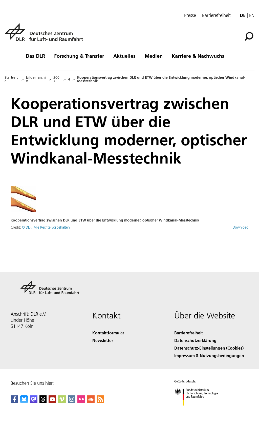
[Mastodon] (33, 401)
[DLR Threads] (43, 401)
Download (240, 227)
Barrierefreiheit (216, 15)
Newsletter (102, 340)
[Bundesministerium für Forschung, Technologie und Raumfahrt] (198, 410)
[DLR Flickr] (81, 401)
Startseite (11, 79)
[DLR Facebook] (14, 401)
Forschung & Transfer (79, 55)
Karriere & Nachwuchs (198, 55)
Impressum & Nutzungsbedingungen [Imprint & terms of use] (209, 355)
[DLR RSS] (100, 401)
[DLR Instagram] (71, 401)
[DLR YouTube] (52, 401)
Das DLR (35, 55)
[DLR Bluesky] (24, 401)
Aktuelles (124, 55)
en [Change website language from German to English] (251, 15)
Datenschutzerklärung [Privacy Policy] (195, 340)
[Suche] (248, 36)
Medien (154, 55)
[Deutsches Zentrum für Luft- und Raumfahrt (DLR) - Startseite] (46, 35)
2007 (56, 79)
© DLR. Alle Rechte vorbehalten (46, 227)
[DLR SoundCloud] (91, 401)
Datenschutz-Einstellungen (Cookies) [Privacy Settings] (209, 348)
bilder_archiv (36, 79)
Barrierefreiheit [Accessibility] (188, 332)
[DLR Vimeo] (62, 401)
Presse (190, 15)
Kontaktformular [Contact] (108, 332)
